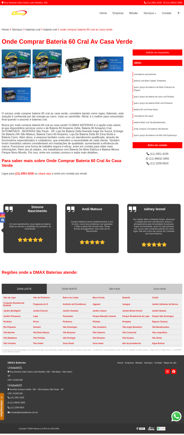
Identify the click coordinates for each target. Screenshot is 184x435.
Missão (133, 13)
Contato (166, 13)
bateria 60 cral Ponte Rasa (146, 109)
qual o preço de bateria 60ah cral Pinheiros (153, 103)
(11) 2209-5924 (158, 163)
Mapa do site (170, 362)
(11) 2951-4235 (153, 2)
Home (103, 13)
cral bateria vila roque (143, 116)
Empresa (118, 13)
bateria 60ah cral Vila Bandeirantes (150, 122)
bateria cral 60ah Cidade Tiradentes (150, 81)
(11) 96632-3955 (172, 2)
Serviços (149, 13)
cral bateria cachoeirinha (145, 74)
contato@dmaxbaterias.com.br (23, 412)
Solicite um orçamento (157, 52)
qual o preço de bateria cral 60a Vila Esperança (155, 135)
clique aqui (44, 173)
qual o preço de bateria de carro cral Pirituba (154, 97)
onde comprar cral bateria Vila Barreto (151, 129)
